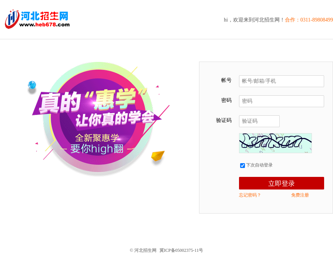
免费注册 (300, 195)
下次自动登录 (256, 165)
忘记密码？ (250, 195)
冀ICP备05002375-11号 (181, 250)
